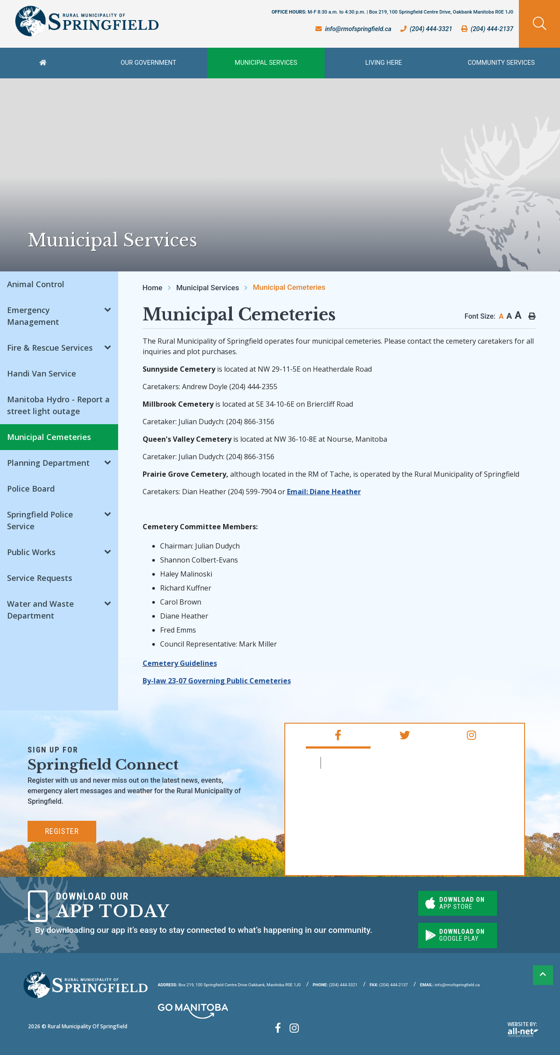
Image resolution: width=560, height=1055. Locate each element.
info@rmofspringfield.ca (450, 984)
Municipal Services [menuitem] (266, 63)
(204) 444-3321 (335, 984)
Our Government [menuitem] (148, 63)
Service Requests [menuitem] (39, 578)
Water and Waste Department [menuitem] (40, 609)
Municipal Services (207, 287)
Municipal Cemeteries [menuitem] (49, 437)
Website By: (523, 1028)
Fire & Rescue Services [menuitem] (50, 347)
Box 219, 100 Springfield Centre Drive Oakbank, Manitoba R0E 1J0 (229, 984)
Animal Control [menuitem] (35, 284)
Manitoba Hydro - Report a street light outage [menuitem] (58, 405)
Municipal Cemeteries (289, 287)
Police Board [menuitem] (31, 488)
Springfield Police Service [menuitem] (40, 520)
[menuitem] (45, 63)
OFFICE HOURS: (393, 12)
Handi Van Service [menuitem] (41, 373)
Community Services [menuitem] (501, 63)
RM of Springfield (362, 762)
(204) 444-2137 (389, 984)
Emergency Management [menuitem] (33, 316)
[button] (107, 308)
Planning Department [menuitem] (48, 462)
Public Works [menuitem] (31, 552)
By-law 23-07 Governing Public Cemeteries (217, 681)
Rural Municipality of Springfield (87, 21)
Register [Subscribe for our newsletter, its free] (62, 831)
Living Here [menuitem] (383, 63)
